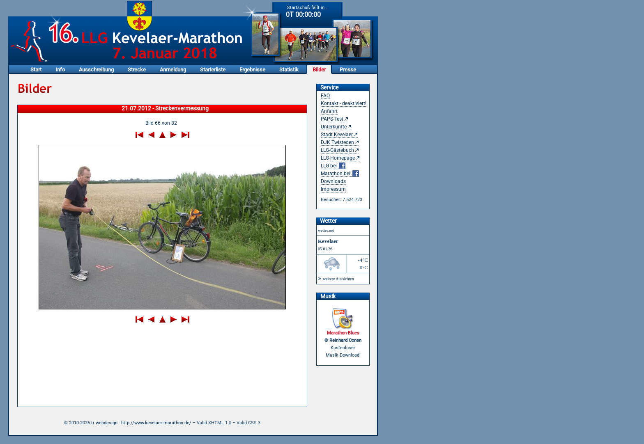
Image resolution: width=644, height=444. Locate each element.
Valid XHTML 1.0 (214, 423)
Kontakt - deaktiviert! (343, 103)
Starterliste (212, 69)
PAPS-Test (332, 119)
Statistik (289, 69)
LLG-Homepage (338, 158)
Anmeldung (173, 69)
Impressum (333, 189)
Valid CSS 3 (248, 423)
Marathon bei (340, 174)
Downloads (333, 181)
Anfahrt (329, 111)
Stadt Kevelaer (337, 134)
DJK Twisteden (337, 142)
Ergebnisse (252, 69)
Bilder (319, 69)
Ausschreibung (96, 69)
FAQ (325, 95)
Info (60, 69)
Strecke (137, 69)
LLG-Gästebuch (337, 150)
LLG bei (333, 166)
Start (35, 69)
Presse (348, 69)
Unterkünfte (334, 127)
